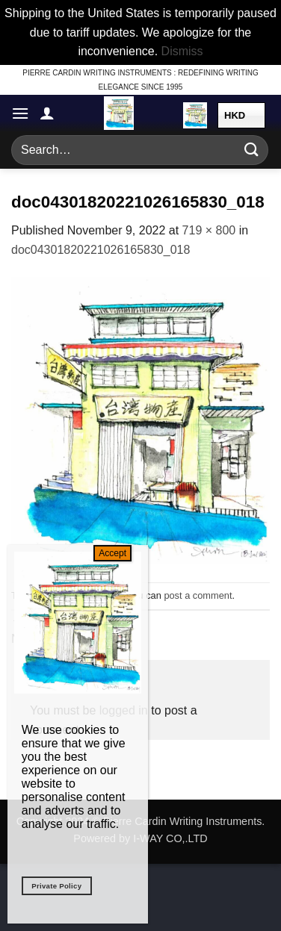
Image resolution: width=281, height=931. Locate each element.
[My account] (47, 112)
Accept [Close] (112, 553)
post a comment (198, 595)
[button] (20, 113)
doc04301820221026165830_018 (100, 249)
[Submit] (252, 149)
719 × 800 (209, 230)
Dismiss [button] (182, 51)
